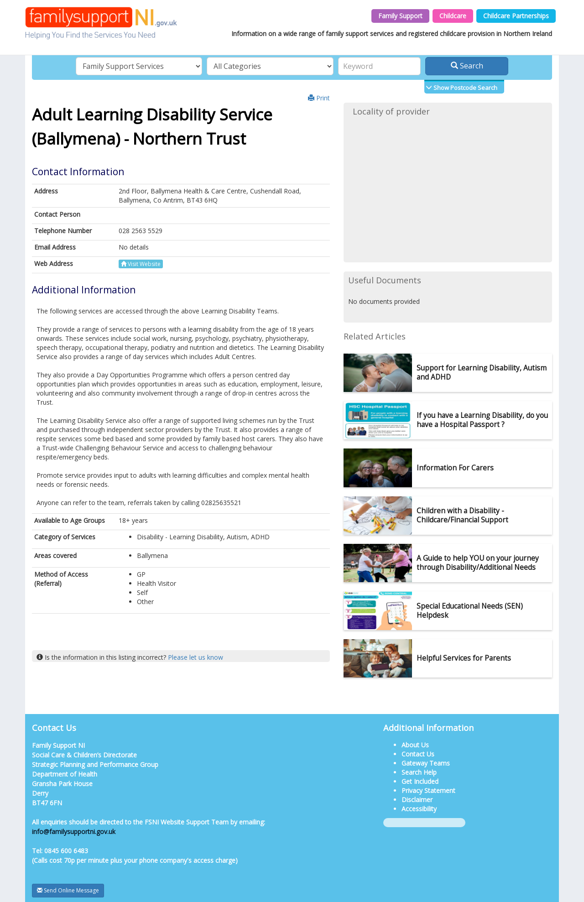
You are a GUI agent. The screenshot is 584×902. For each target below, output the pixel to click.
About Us (415, 744)
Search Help (419, 772)
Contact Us (418, 754)
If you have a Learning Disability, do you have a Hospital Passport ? (482, 420)
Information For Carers (455, 468)
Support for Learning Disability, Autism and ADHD (482, 372)
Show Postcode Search (464, 87)
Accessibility (419, 808)
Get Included (420, 781)
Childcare (452, 15)
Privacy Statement (428, 790)
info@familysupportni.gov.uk (73, 831)
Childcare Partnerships (516, 15)
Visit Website (141, 264)
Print (319, 98)
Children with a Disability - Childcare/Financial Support (462, 515)
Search (467, 66)
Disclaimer (417, 799)
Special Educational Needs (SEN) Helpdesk (470, 610)
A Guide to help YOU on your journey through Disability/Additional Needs (478, 562)
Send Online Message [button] (68, 890)
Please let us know (195, 657)
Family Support (400, 15)
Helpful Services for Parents (464, 658)
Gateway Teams (426, 763)
